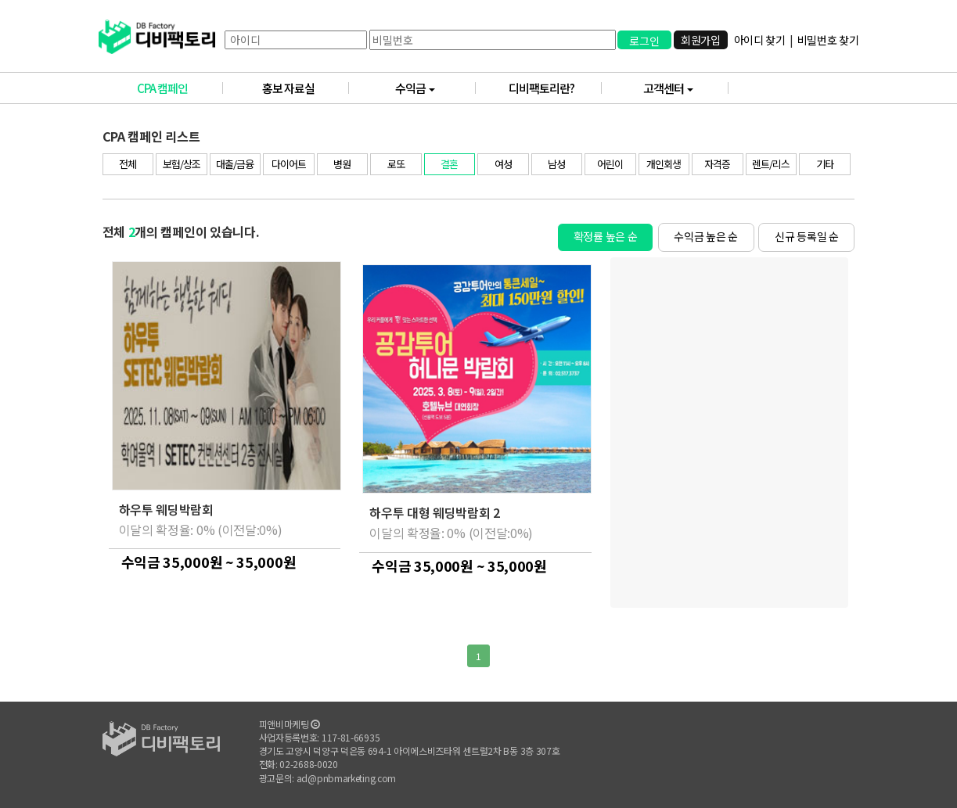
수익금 (435, 88)
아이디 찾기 (759, 40)
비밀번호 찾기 (827, 40)
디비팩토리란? (555, 88)
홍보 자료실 (305, 88)
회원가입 (700, 40)
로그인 (643, 40)
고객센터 (686, 88)
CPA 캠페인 (180, 88)
